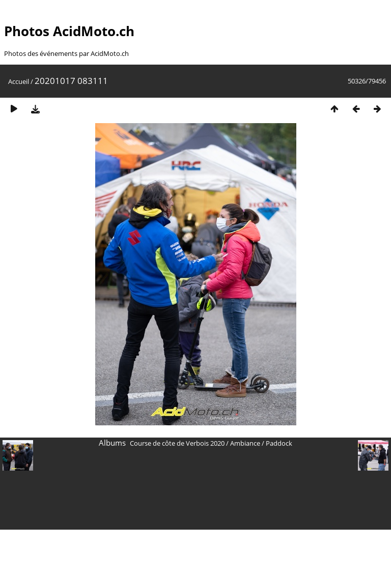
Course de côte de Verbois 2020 (177, 443)
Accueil (18, 81)
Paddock (279, 443)
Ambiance (245, 443)
